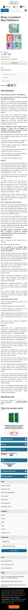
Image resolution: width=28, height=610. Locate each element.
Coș (15, 7)
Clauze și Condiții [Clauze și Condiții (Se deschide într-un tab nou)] (15, 599)
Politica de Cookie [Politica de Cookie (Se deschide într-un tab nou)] (10, 597)
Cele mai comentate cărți (7, 564)
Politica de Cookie (5, 489)
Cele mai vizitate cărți (6, 568)
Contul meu (6, 7)
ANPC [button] (4, 449)
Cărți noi (3, 515)
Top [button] (3, 557)
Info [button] (3, 481)
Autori (2, 525)
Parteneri (3, 529)
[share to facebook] (9, 85)
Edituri (2, 522)
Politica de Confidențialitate (8, 492)
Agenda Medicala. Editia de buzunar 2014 (11, 581)
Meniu (22, 7)
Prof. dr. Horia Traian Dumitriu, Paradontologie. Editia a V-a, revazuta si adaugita (12, 577)
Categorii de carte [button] (7, 439)
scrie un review (6, 81)
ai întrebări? (5, 77)
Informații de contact (6, 506)
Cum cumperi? (4, 496)
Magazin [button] (4, 511)
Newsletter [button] (5, 537)
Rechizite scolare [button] (7, 476)
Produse (5, 10)
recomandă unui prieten (8, 74)
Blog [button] (3, 572)
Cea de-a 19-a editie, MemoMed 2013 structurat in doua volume (13, 585)
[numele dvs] (14, 541)
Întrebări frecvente (5, 503)
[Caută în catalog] (26, 10)
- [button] (25, 449)
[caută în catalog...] (16, 10)
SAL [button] (3, 460)
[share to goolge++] (12, 85)
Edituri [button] (4, 444)
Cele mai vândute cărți (6, 561)
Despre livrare (4, 499)
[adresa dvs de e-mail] (14, 546)
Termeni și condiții (5, 485)
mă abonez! (14, 550)
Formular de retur (5, 532)
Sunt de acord (14, 607)
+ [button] (25, 439)
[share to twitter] (15, 85)
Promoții (3, 518)
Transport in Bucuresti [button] (8, 471)
